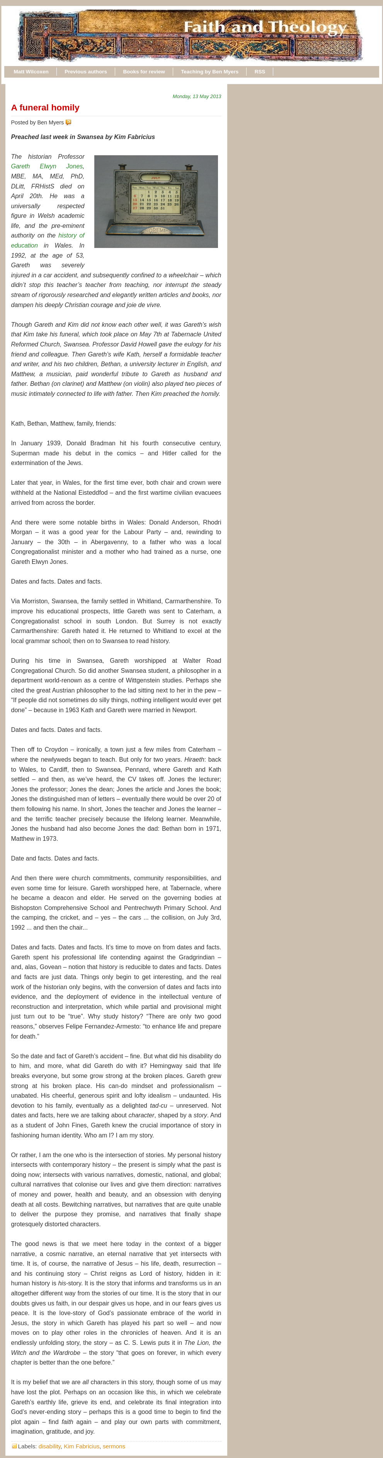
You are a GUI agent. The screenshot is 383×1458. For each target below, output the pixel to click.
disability (50, 1446)
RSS (260, 72)
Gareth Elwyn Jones (47, 166)
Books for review (144, 72)
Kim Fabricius (81, 1446)
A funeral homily (45, 107)
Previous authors (86, 72)
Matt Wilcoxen (31, 72)
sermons (114, 1446)
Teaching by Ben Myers (209, 72)
